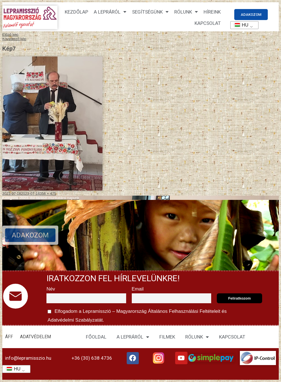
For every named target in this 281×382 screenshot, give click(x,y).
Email (138, 289)
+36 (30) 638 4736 (92, 358)
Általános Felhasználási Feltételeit (184, 311)
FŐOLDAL (96, 337)
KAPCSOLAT (208, 23)
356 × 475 (48, 193)
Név (50, 289)
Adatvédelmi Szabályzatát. (75, 320)
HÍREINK (212, 12)
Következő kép (14, 39)
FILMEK (167, 337)
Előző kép (10, 34)
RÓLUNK (197, 337)
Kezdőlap (76, 12)
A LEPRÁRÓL (133, 337)
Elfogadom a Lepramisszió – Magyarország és (136, 315)
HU (240, 25)
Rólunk (186, 11)
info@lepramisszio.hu (28, 358)
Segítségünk (150, 11)
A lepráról (110, 11)
